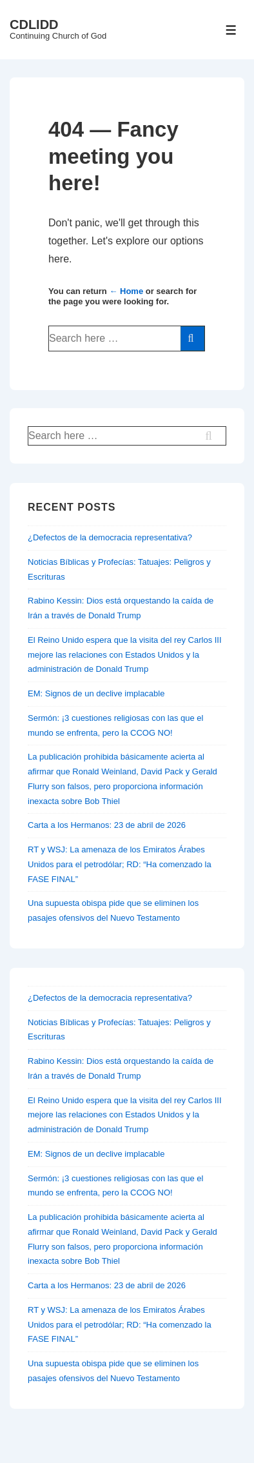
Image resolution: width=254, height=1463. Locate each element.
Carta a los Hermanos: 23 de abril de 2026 (107, 825)
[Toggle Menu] (231, 30)
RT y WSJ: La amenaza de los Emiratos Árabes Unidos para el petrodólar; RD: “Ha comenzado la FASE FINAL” (119, 864)
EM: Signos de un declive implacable (96, 693)
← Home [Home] (126, 291)
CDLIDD (34, 24)
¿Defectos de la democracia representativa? (110, 537)
